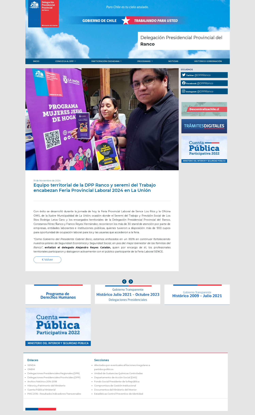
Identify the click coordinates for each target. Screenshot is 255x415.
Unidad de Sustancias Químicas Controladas (118, 373)
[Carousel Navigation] (127, 282)
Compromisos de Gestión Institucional (115, 385)
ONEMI (31, 369)
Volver (47, 259)
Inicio (36, 61)
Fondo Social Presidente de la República (116, 381)
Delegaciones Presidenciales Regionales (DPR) (53, 373)
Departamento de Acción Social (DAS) (115, 377)
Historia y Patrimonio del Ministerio (46, 385)
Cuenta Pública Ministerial (41, 389)
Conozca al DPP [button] (64, 61)
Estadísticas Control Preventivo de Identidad (118, 394)
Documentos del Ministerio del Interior (115, 389)
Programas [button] (144, 61)
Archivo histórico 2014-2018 (42, 381)
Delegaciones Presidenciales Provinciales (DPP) (53, 377)
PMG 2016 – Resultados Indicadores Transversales (54, 394)
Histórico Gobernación (208, 61)
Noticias (173, 61)
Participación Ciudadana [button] (105, 61)
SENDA (31, 365)
